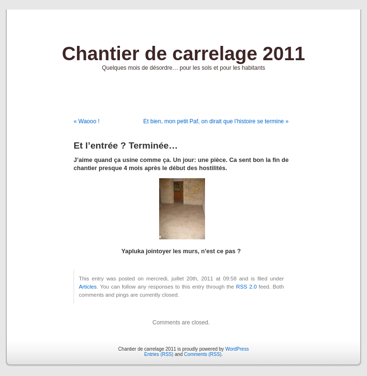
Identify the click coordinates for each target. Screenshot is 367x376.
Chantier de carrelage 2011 (183, 53)
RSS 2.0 (246, 287)
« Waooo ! (86, 121)
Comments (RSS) (202, 354)
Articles (88, 287)
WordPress (236, 349)
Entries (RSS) (158, 354)
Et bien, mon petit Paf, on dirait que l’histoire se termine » (216, 121)
